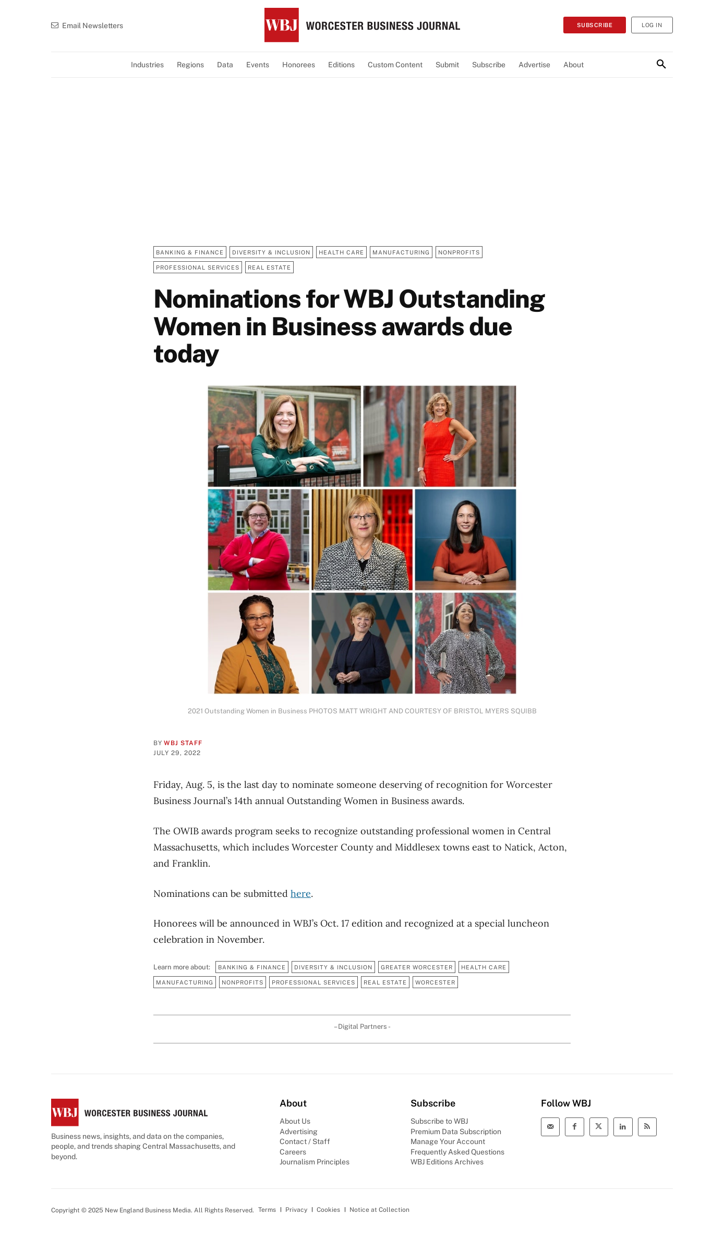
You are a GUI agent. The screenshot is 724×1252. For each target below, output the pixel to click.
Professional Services (197, 267)
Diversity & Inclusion (271, 252)
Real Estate (269, 267)
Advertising (299, 1131)
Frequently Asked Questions (457, 1152)
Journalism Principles (314, 1162)
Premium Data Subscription (456, 1131)
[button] (661, 64)
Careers (293, 1152)
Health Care (341, 252)
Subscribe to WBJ (439, 1121)
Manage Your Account (448, 1141)
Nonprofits (459, 252)
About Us (295, 1121)
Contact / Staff (305, 1141)
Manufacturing (401, 252)
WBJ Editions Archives (447, 1162)
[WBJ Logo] (362, 25)
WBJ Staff (183, 743)
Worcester (435, 982)
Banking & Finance (189, 252)
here (301, 894)
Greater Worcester (416, 967)
